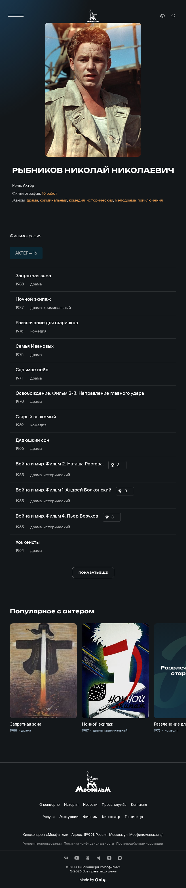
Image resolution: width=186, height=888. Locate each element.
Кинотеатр (111, 816)
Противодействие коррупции (139, 843)
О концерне (49, 804)
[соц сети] (66, 858)
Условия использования (42, 843)
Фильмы (90, 816)
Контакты (139, 804)
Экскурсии (69, 816)
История (71, 804)
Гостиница (134, 816)
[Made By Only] (92, 880)
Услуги (49, 816)
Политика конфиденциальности (89, 843)
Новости (90, 804)
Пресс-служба (114, 804)
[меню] (15, 16)
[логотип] (93, 16)
